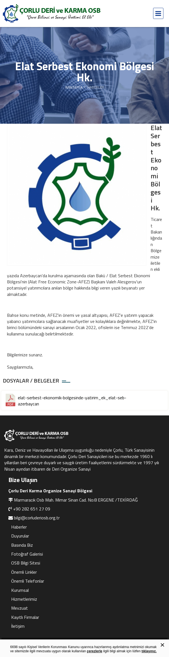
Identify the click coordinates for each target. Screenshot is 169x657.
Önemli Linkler (24, 572)
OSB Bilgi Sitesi (25, 562)
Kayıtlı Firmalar (25, 617)
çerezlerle (94, 651)
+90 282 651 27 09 (31, 508)
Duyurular (20, 535)
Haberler (19, 527)
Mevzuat (19, 608)
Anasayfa (74, 87)
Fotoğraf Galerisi (27, 554)
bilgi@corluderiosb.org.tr (37, 517)
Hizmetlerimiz (24, 599)
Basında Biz (22, 545)
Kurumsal (20, 590)
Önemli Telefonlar (27, 581)
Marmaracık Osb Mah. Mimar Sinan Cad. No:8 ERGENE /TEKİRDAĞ (76, 500)
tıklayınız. (148, 651)
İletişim (18, 626)
